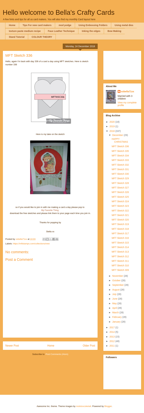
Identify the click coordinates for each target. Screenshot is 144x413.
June (115, 298)
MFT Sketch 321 (120, 215)
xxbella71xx (127, 91)
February (117, 317)
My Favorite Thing (50, 210)
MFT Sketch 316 (120, 238)
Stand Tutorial (16, 37)
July (114, 294)
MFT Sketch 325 (120, 197)
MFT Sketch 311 (120, 261)
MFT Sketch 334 (120, 155)
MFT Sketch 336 (120, 146)
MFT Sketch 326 (120, 192)
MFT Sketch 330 (120, 174)
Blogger (108, 406)
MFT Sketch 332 (120, 164)
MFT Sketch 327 (120, 187)
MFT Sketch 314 (120, 247)
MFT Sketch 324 (120, 201)
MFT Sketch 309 (120, 270)
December (118, 135)
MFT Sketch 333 (120, 160)
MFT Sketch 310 (120, 265)
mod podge (65, 25)
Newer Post (12, 345)
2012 (112, 341)
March (115, 312)
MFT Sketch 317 (120, 233)
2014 (112, 332)
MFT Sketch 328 (120, 183)
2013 (112, 336)
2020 (112, 121)
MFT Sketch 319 (120, 224)
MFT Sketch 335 (120, 151)
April (115, 308)
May (114, 303)
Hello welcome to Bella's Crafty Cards (59, 12)
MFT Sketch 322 (120, 210)
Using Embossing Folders (93, 25)
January (116, 321)
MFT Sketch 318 (120, 229)
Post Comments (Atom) (57, 354)
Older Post (89, 345)
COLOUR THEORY (42, 37)
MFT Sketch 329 (120, 178)
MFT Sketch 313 (120, 251)
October (116, 280)
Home (12, 25)
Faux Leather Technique (61, 31)
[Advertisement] (122, 64)
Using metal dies (124, 25)
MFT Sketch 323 (120, 206)
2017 (112, 327)
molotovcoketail (83, 406)
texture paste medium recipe (25, 31)
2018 (112, 131)
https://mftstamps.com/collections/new (31, 243)
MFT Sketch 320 (120, 219)
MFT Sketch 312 (120, 256)
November (118, 276)
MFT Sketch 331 (120, 169)
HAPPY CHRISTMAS (120, 140)
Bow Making (114, 31)
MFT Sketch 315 (120, 242)
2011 (112, 345)
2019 (112, 126)
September (118, 285)
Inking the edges (91, 31)
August (116, 289)
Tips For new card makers (37, 25)
